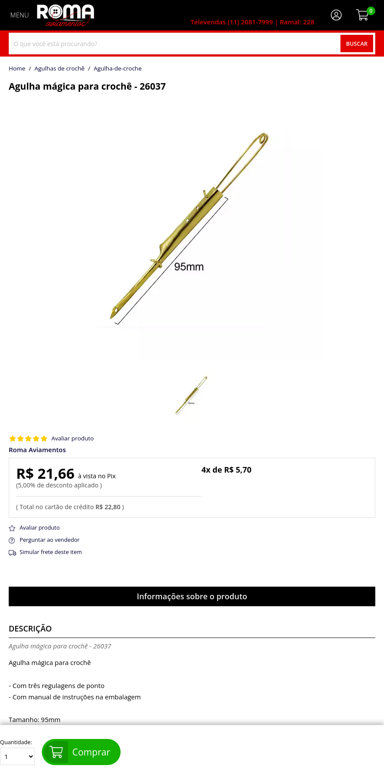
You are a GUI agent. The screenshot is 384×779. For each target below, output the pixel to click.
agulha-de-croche (117, 68)
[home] (65, 15)
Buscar (357, 43)
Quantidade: (17, 752)
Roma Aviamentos (37, 449)
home (17, 68)
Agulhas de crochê (59, 68)
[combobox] (192, 43)
